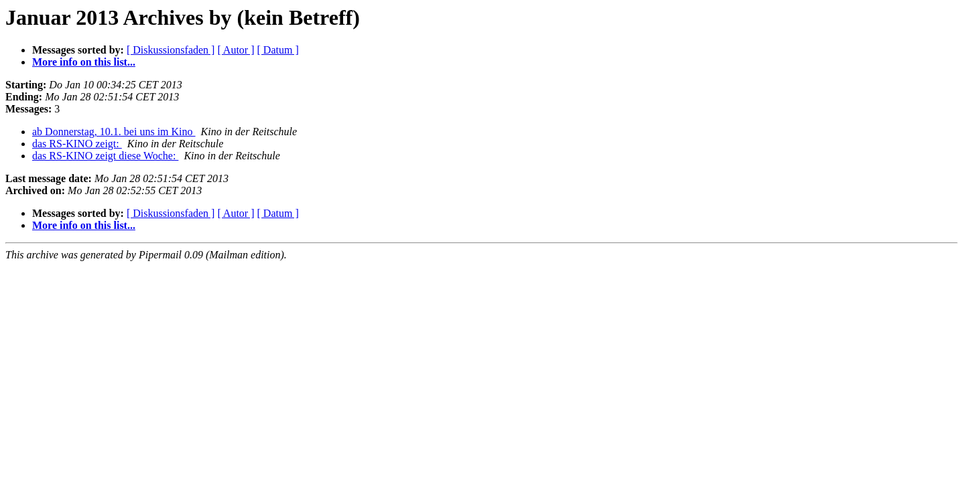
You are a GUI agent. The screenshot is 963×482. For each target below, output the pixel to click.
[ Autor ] (235, 50)
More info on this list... (83, 62)
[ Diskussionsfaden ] (171, 50)
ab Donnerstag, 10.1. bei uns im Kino (114, 131)
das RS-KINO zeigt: (77, 143)
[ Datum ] (278, 50)
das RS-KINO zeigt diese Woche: (105, 155)
